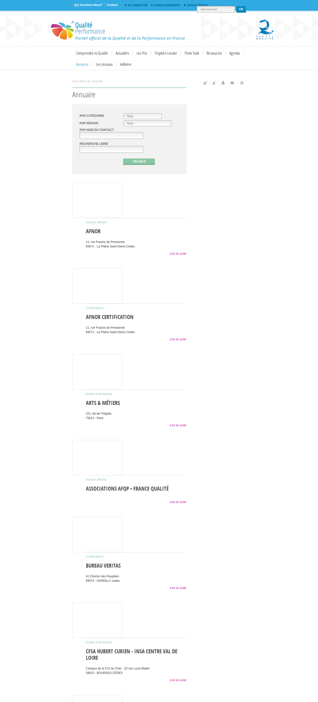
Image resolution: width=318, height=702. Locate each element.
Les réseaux (104, 64)
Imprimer (223, 83)
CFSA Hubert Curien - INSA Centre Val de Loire (131, 654)
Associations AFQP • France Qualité (127, 489)
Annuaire (82, 64)
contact (112, 5)
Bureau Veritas (103, 566)
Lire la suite (178, 253)
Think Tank (191, 53)
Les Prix (142, 53)
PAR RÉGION (89, 123)
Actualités (122, 53)
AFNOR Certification (110, 317)
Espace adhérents (167, 5)
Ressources (214, 53)
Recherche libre (94, 144)
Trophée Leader (166, 53)
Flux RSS (241, 83)
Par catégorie (92, 115)
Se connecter (137, 5)
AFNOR (93, 231)
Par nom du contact (97, 130)
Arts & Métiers (103, 403)
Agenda (234, 53)
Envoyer (232, 83)
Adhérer (126, 64)
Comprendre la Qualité (92, 53)
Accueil (97, 81)
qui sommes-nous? (88, 5)
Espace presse (197, 5)
